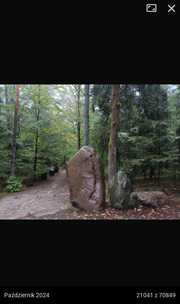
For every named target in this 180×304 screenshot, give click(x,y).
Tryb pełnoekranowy (154, 8)
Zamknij (171, 8)
